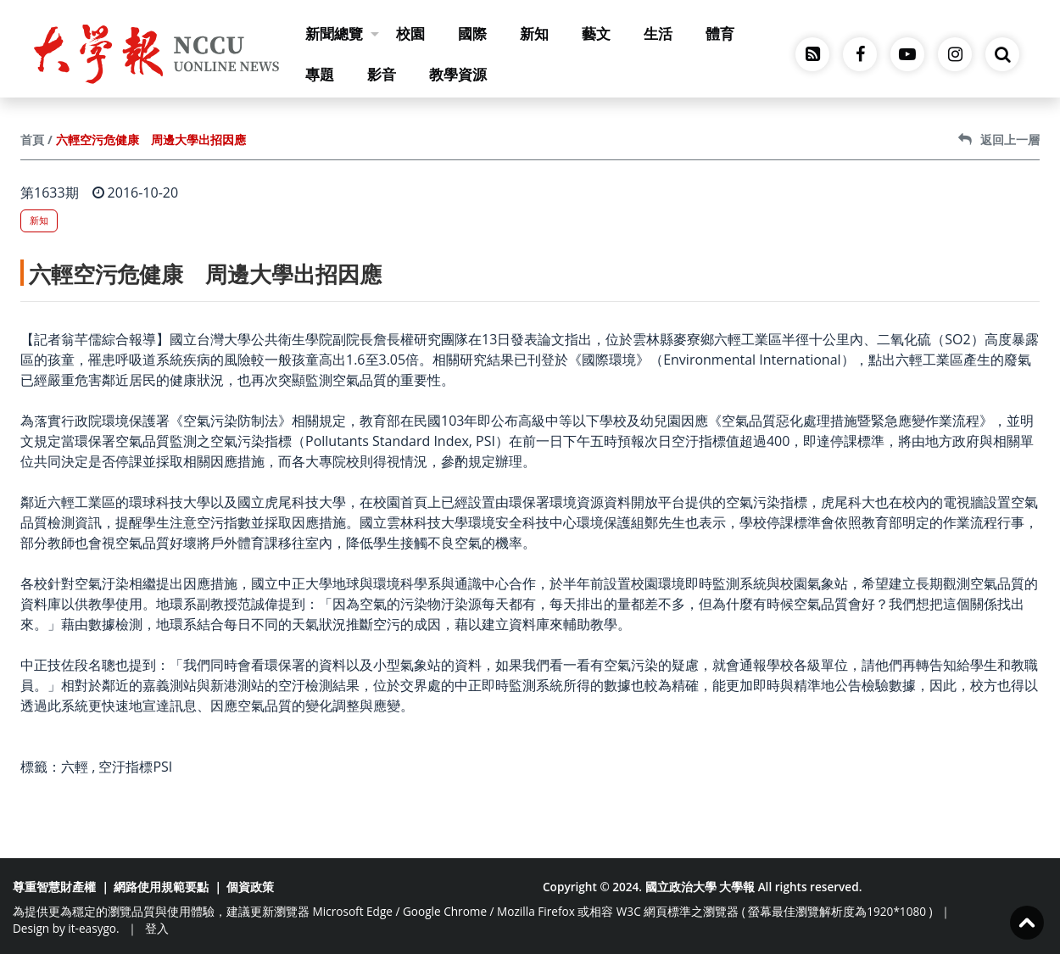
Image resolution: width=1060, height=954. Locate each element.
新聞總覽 (342, 33)
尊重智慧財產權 (54, 887)
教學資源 (458, 74)
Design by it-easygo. (66, 928)
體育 (720, 33)
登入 (157, 928)
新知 (534, 33)
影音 (381, 74)
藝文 (596, 33)
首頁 (32, 139)
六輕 (74, 766)
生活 (658, 33)
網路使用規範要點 (161, 887)
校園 (410, 33)
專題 (319, 74)
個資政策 (250, 887)
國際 (472, 33)
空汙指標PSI (135, 766)
